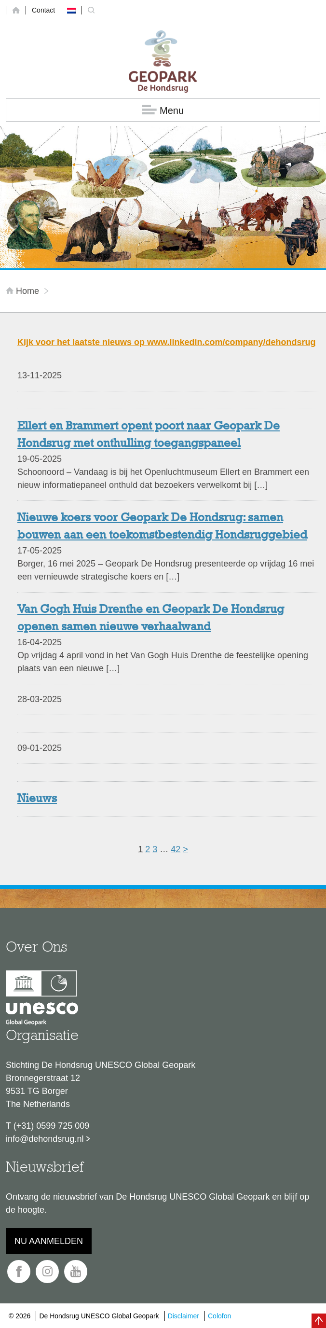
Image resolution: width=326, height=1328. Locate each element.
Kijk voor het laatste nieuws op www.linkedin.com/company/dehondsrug (166, 342)
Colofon (219, 1316)
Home (23, 291)
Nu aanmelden (48, 1241)
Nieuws (37, 799)
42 (175, 849)
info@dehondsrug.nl (44, 1139)
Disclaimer (183, 1316)
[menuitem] (71, 10)
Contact (43, 10)
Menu (163, 110)
